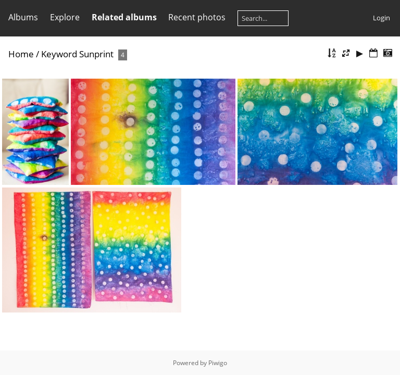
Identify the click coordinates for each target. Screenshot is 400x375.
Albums (23, 17)
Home (21, 54)
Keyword (59, 54)
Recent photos (197, 17)
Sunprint (96, 54)
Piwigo (217, 362)
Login (381, 17)
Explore (65, 17)
